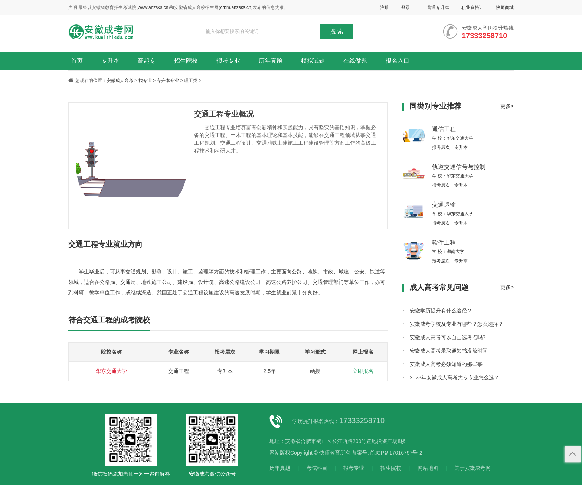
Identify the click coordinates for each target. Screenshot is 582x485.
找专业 (145, 80)
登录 (405, 7)
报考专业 (228, 61)
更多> (507, 106)
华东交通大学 (111, 371)
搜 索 (336, 31)
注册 (384, 7)
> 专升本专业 (166, 80)
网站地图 (428, 468)
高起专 (147, 61)
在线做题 (355, 61)
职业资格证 (472, 7)
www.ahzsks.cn (153, 7)
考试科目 (317, 468)
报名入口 (397, 61)
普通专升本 (438, 7)
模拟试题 (313, 61)
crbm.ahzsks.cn (235, 7)
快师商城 (505, 7)
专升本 (110, 61)
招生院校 (186, 61)
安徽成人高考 (120, 80)
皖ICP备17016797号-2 (396, 453)
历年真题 (270, 61)
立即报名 (363, 371)
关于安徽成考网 (472, 468)
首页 (77, 61)
